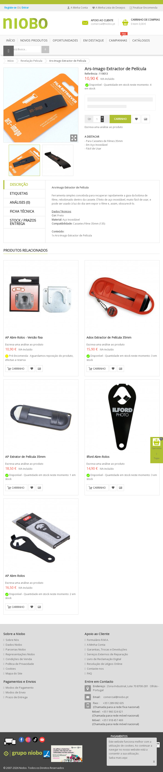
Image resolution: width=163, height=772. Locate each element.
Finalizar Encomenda (145, 7)
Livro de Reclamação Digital (104, 659)
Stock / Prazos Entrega (23, 222)
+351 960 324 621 (112, 711)
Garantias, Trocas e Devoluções (107, 649)
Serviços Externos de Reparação (107, 654)
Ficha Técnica (22, 211)
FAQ (89, 673)
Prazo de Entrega (17, 697)
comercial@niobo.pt (115, 697)
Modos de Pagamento (20, 687)
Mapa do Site (14, 673)
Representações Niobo (20, 654)
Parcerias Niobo (16, 649)
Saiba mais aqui (118, 757)
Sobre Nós (12, 640)
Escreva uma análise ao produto (104, 127)
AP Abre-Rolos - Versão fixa (24, 337)
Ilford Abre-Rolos (98, 457)
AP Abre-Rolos (15, 576)
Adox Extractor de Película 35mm (109, 337)
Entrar (25, 7)
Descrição (19, 184)
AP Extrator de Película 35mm (25, 457)
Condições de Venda (19, 659)
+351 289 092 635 (113, 703)
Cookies (11, 668)
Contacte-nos (95, 668)
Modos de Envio (16, 692)
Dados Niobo (14, 644)
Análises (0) (20, 202)
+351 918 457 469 (112, 720)
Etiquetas (19, 193)
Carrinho (18, 368)
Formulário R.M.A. (98, 640)
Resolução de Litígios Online (104, 664)
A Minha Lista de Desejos (110, 7)
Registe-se (10, 7)
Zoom (73, 138)
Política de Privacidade (20, 664)
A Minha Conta (79, 7)
